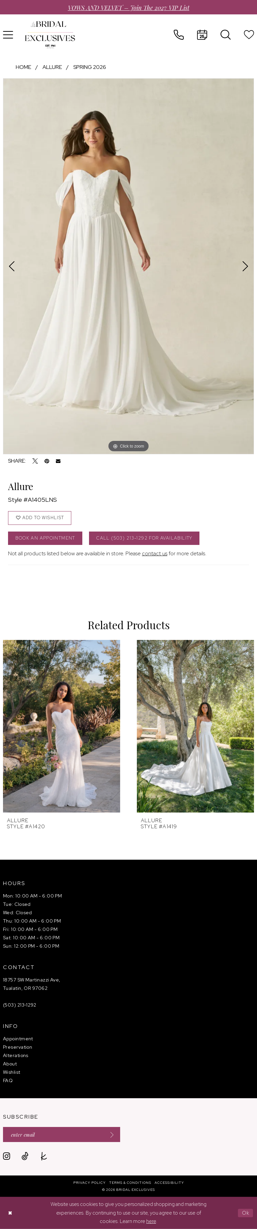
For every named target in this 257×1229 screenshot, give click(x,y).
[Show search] (225, 35)
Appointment (18, 1039)
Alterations (15, 1055)
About (10, 1064)
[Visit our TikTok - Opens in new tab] (24, 1156)
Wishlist (11, 1072)
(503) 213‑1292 (19, 1005)
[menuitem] (178, 35)
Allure (52, 67)
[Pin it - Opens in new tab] (47, 461)
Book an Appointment (45, 538)
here (151, 1221)
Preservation (17, 1047)
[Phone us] (178, 35)
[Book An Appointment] (202, 35)
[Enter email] (61, 1134)
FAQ (8, 1080)
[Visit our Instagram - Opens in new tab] (6, 1156)
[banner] (50, 35)
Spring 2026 (89, 67)
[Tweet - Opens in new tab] (35, 461)
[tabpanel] (128, 266)
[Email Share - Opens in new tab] (58, 461)
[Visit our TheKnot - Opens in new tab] (44, 1156)
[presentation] (61, 726)
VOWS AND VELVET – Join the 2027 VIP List (128, 7)
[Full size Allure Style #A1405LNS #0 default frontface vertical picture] (128, 266)
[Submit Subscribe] (109, 1134)
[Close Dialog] (10, 1213)
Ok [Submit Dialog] (246, 1213)
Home (23, 67)
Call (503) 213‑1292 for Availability (144, 538)
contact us (154, 553)
